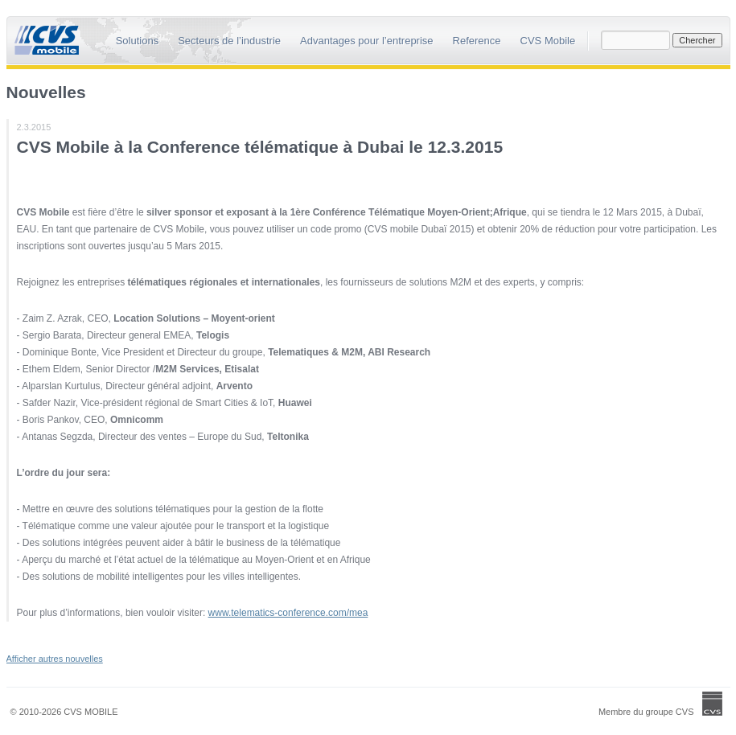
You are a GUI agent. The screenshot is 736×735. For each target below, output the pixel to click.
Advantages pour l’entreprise (367, 41)
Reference (477, 41)
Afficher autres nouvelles (54, 658)
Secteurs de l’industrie (229, 41)
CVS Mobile (548, 41)
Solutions (137, 41)
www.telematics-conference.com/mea (288, 612)
